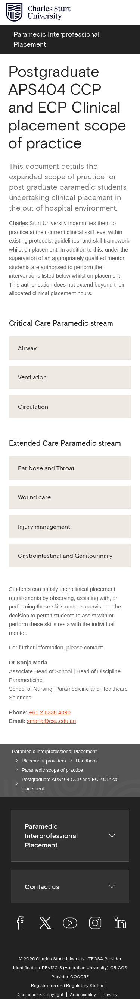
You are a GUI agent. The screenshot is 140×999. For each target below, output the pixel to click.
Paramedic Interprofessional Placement (54, 751)
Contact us (70, 887)
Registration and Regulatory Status (67, 985)
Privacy (110, 994)
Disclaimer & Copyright (39, 994)
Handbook (87, 761)
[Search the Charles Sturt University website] (110, 12)
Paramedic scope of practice (52, 770)
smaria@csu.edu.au (51, 721)
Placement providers (44, 761)
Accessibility (83, 994)
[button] (70, 348)
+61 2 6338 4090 (50, 712)
